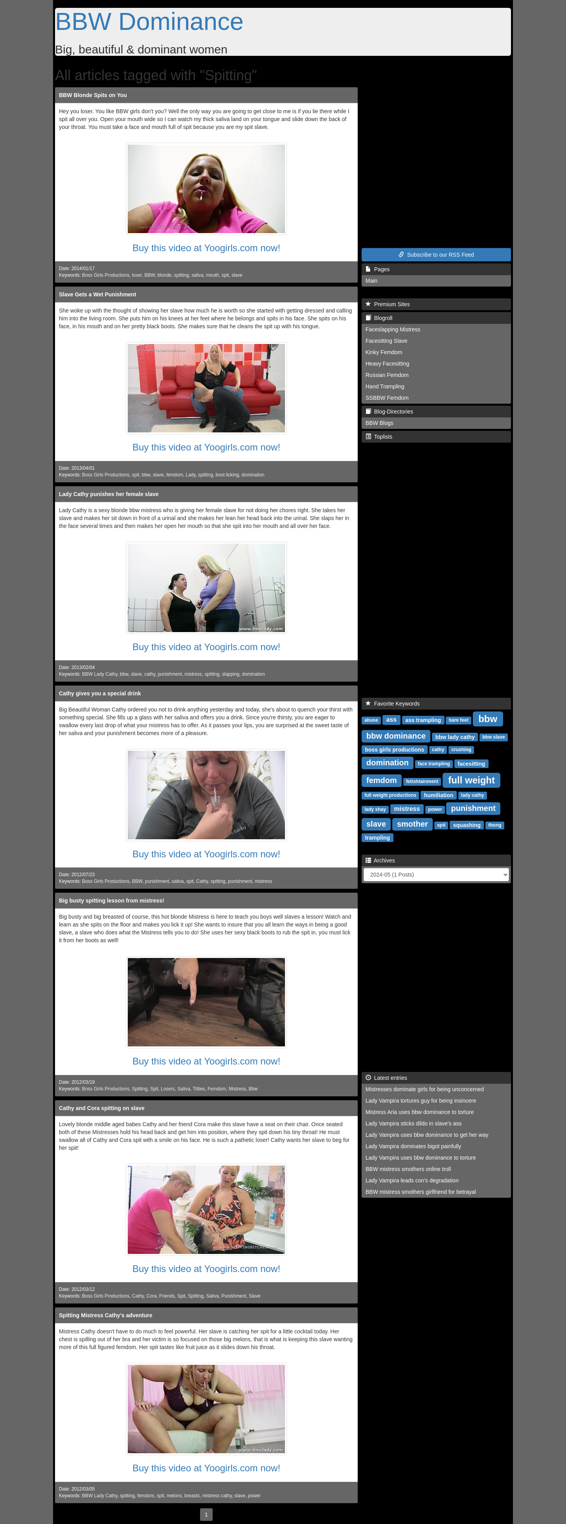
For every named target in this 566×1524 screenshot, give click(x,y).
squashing (467, 825)
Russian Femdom (387, 375)
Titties (199, 1089)
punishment (170, 674)
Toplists (379, 437)
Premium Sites (388, 304)
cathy (149, 674)
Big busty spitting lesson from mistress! (111, 900)
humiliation (439, 795)
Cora (152, 1296)
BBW (149, 275)
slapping (230, 674)
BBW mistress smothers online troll (408, 1169)
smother (412, 824)
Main (371, 281)
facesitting (471, 763)
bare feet (459, 720)
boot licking (227, 475)
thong (494, 825)
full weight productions (390, 795)
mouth (212, 275)
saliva (197, 275)
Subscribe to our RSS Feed (436, 255)
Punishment (234, 1296)
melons (174, 1495)
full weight (471, 779)
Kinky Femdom (384, 352)
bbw (146, 475)
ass (391, 719)
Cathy (202, 881)
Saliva (183, 1089)
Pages (378, 269)
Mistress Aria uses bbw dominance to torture (420, 1112)
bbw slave (493, 737)
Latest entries (386, 1078)
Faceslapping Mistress (393, 329)
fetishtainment (422, 781)
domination (252, 475)
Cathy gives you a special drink (100, 693)
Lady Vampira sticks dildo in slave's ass (413, 1123)
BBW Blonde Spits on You (93, 95)
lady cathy (472, 795)
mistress (193, 674)
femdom (174, 475)
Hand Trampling (385, 386)
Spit (154, 1089)
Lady (191, 475)
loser (137, 275)
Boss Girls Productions (105, 275)
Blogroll (379, 318)
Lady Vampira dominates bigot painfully (413, 1146)
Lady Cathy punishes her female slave (109, 494)
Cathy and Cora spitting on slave (102, 1108)
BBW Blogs (379, 423)
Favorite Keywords (393, 703)
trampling (377, 837)
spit (225, 275)
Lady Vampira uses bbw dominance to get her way (427, 1135)
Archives (380, 860)
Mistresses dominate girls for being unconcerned (425, 1089)
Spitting (140, 1089)
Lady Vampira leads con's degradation (412, 1180)
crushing (461, 749)
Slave (255, 1296)
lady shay (375, 809)
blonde (165, 275)
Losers (168, 1089)
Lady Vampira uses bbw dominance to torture (421, 1157)
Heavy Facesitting (387, 363)
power (254, 1495)
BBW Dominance (149, 21)
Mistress (237, 1089)
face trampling (434, 764)
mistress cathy (217, 1495)
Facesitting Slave (387, 341)
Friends (167, 1296)
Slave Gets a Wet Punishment (97, 294)
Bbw (253, 1089)
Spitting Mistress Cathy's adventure (106, 1315)
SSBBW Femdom (387, 398)
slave (237, 275)
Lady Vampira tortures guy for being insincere (421, 1101)
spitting (181, 275)
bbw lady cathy (454, 737)
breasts (192, 1495)
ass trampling (423, 720)
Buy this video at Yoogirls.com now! (206, 248)
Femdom (217, 1089)
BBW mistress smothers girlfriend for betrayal (421, 1192)
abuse (371, 720)
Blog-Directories (389, 411)
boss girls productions (394, 749)
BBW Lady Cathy (100, 674)
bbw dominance (396, 736)
